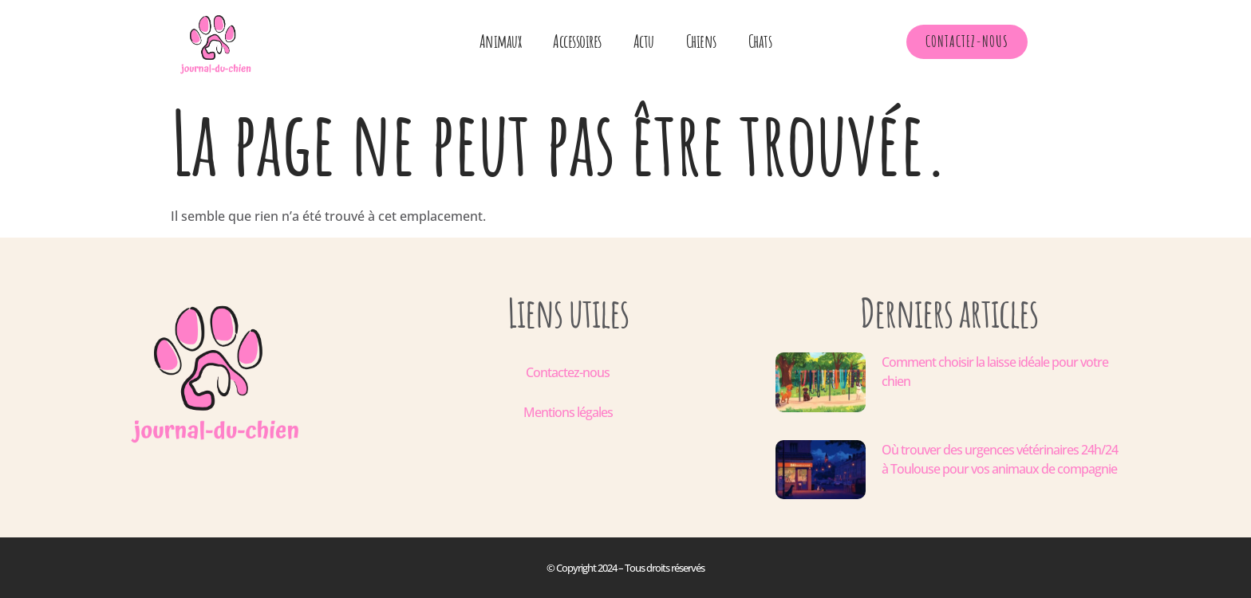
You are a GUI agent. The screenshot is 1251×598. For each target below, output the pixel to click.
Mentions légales (568, 412)
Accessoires (577, 41)
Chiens (701, 41)
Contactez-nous (568, 372)
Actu (643, 41)
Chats (760, 41)
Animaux (500, 41)
